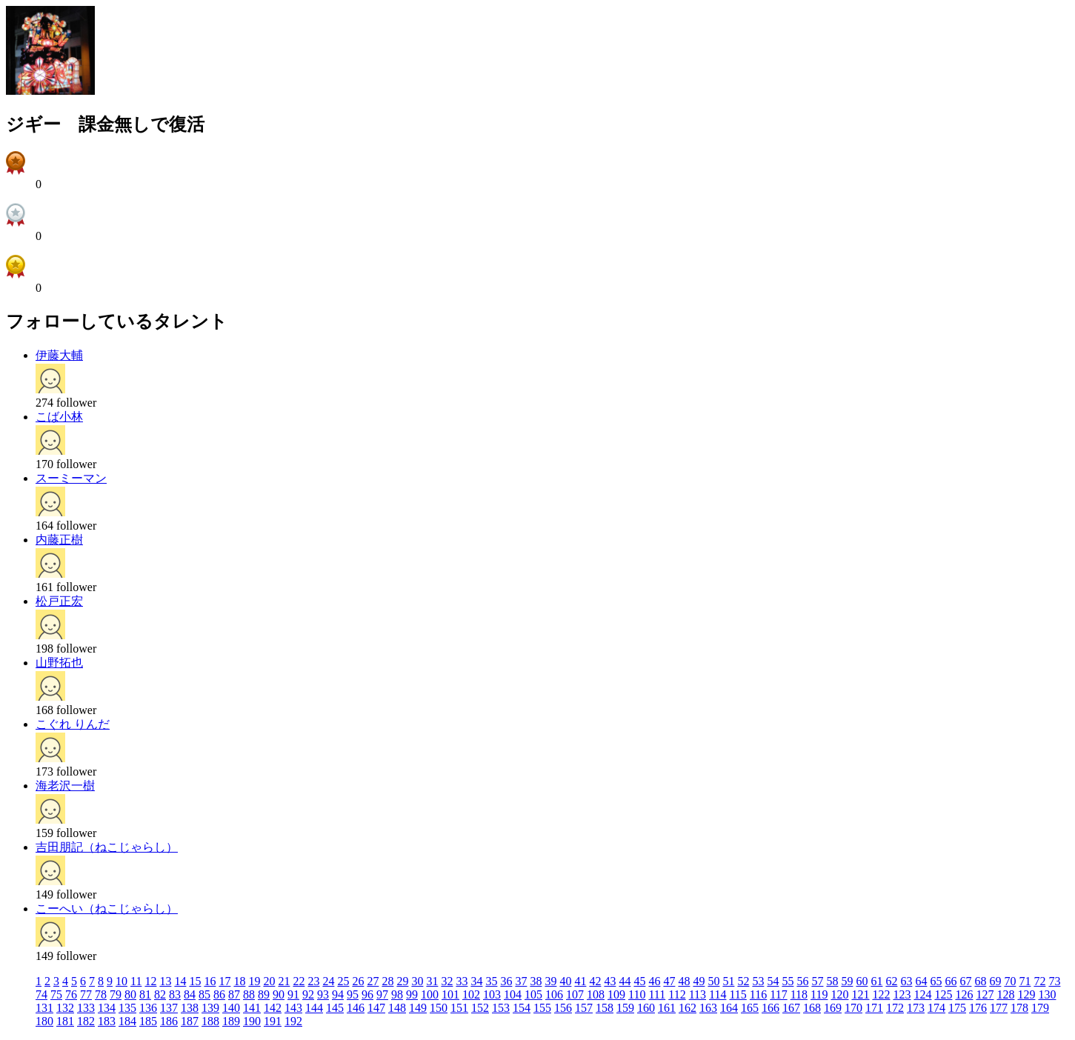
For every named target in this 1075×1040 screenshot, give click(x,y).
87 (234, 994)
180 (44, 1021)
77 (86, 994)
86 (219, 994)
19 (254, 981)
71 (1025, 981)
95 (353, 994)
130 (1047, 994)
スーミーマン (71, 478)
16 (210, 981)
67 (965, 981)
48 (684, 981)
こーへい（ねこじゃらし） (107, 908)
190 (252, 1021)
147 (376, 1007)
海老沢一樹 (65, 785)
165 (750, 1007)
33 (461, 981)
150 (438, 1007)
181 (65, 1021)
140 (231, 1007)
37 (521, 981)
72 (1039, 981)
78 (101, 994)
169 (833, 1007)
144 (314, 1007)
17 (224, 981)
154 (521, 1007)
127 (985, 994)
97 (382, 994)
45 (639, 981)
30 (417, 981)
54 (773, 981)
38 (536, 981)
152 (480, 1007)
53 (758, 981)
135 (127, 1007)
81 (145, 994)
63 (906, 981)
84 (190, 994)
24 (328, 981)
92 (308, 994)
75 (56, 994)
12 (150, 981)
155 (542, 1007)
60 (862, 981)
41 (580, 981)
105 (533, 994)
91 (293, 994)
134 (107, 1007)
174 (936, 1007)
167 (791, 1007)
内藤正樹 (59, 539)
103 (492, 994)
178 (1019, 1007)
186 (169, 1021)
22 (298, 981)
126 (964, 994)
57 (817, 981)
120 (839, 994)
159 (625, 1007)
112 (676, 994)
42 (595, 981)
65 (936, 981)
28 (387, 981)
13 (165, 981)
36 (506, 981)
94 (338, 994)
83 (175, 994)
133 (86, 1007)
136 (148, 1007)
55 (787, 981)
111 (656, 994)
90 (278, 994)
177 (999, 1007)
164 (729, 1007)
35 (491, 981)
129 (1026, 994)
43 (610, 981)
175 (957, 1007)
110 (636, 994)
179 (1040, 1007)
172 (895, 1007)
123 (902, 994)
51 (728, 981)
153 (501, 1007)
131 (44, 1007)
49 (699, 981)
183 (107, 1021)
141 (252, 1007)
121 (860, 994)
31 (432, 981)
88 (249, 994)
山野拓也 (59, 662)
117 (778, 994)
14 (180, 981)
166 (770, 1007)
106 (554, 994)
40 (565, 981)
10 (121, 981)
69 (995, 981)
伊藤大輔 (59, 355)
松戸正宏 (59, 601)
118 (799, 994)
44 (624, 981)
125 (943, 994)
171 (874, 1007)
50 (713, 981)
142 (273, 1007)
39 (550, 981)
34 (476, 981)
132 (65, 1007)
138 (190, 1007)
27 (373, 981)
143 (293, 1007)
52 (743, 981)
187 (190, 1021)
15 (195, 981)
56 (802, 981)
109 (616, 994)
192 (293, 1021)
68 (980, 981)
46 (654, 981)
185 (148, 1021)
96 (367, 994)
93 (323, 994)
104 (513, 994)
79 (116, 994)
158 (604, 1007)
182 (86, 1021)
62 (891, 981)
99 (412, 994)
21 (284, 981)
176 (978, 1007)
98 (397, 994)
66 (950, 981)
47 (669, 981)
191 (273, 1021)
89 (264, 994)
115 (737, 994)
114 (717, 994)
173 (916, 1007)
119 (819, 994)
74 (41, 994)
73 (1054, 981)
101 (450, 994)
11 (136, 981)
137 (169, 1007)
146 (356, 1007)
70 (1010, 981)
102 (471, 994)
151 (459, 1007)
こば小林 (59, 416)
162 (687, 1007)
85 (204, 994)
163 (708, 1007)
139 (210, 1007)
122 (881, 994)
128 (1005, 994)
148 (397, 1007)
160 (646, 1007)
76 (71, 994)
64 (921, 981)
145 (335, 1007)
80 (130, 994)
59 (847, 981)
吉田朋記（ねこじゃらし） (107, 847)
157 (584, 1007)
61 (876, 981)
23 (313, 981)
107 (575, 994)
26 (358, 981)
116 (758, 994)
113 (697, 994)
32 (447, 981)
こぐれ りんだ (73, 724)
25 (343, 981)
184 (127, 1021)
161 (667, 1007)
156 (563, 1007)
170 (853, 1007)
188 (210, 1021)
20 (269, 981)
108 (596, 994)
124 (922, 994)
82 (160, 994)
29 (402, 981)
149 (418, 1007)
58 (832, 981)
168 (812, 1007)
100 (430, 994)
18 (239, 981)
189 (231, 1021)
